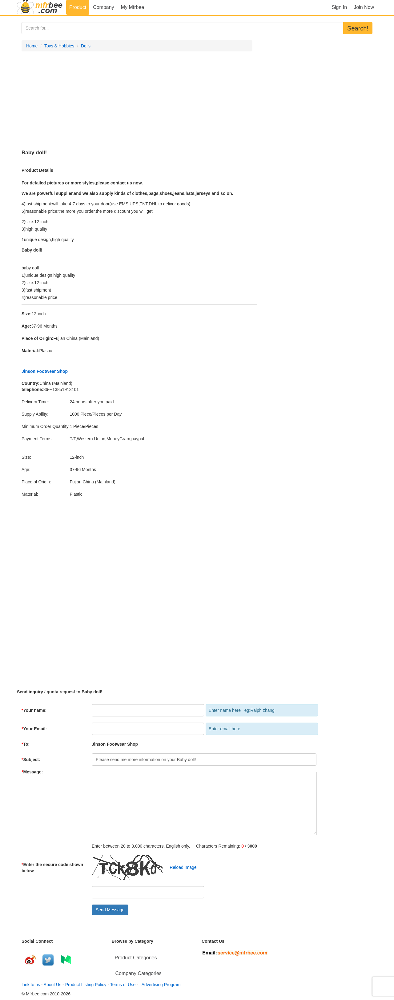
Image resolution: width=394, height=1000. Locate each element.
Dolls (85, 45)
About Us (53, 984)
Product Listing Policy (86, 984)
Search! (357, 28)
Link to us (31, 984)
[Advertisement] (137, 101)
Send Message (110, 909)
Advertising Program (160, 984)
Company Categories (138, 973)
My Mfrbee (132, 7)
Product (77, 7)
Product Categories (136, 957)
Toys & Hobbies (59, 45)
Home (32, 45)
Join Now (364, 7)
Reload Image (180, 867)
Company (103, 7)
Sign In (339, 7)
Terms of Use (122, 984)
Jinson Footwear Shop (45, 371)
